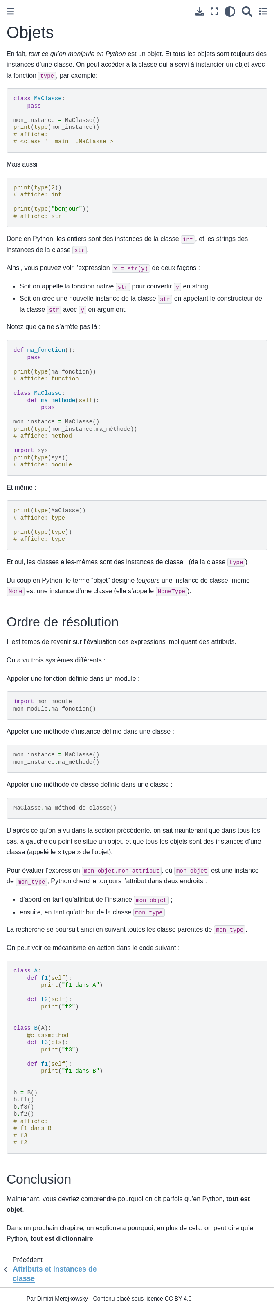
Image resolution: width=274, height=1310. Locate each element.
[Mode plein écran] (214, 11)
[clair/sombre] (229, 11)
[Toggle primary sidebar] (10, 11)
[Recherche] (247, 11)
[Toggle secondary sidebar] (263, 11)
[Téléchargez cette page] (199, 11)
